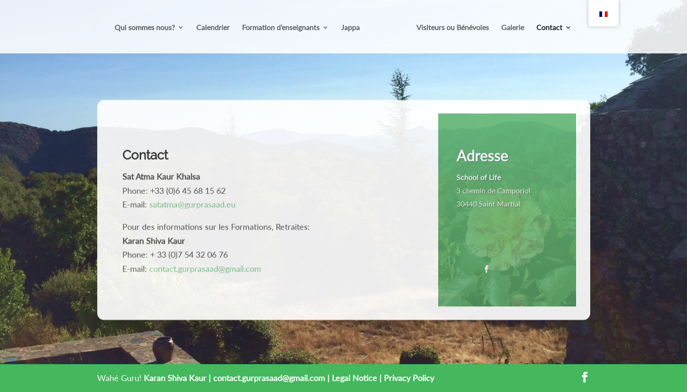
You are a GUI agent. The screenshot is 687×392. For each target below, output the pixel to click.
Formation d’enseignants (281, 27)
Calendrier (213, 27)
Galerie (512, 27)
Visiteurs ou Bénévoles (452, 27)
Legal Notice (354, 378)
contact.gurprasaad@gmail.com (205, 271)
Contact (549, 27)
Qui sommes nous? (145, 27)
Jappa (350, 27)
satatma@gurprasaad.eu (192, 207)
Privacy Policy (409, 378)
